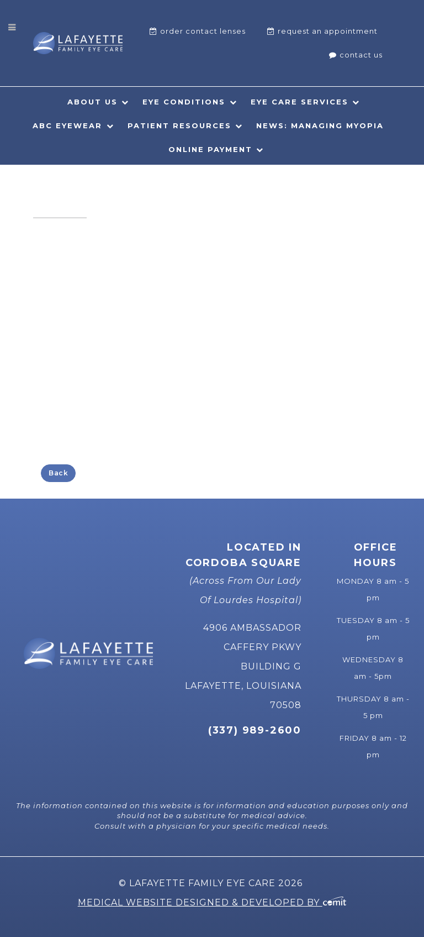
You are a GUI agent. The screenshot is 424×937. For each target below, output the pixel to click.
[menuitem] (197, 31)
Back (58, 473)
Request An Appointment (328, 31)
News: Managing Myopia (320, 125)
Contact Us (361, 54)
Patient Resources (179, 125)
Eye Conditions (183, 101)
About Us (92, 101)
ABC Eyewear (67, 125)
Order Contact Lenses (203, 31)
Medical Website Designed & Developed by (212, 902)
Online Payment (210, 149)
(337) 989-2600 (254, 730)
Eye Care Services (299, 101)
